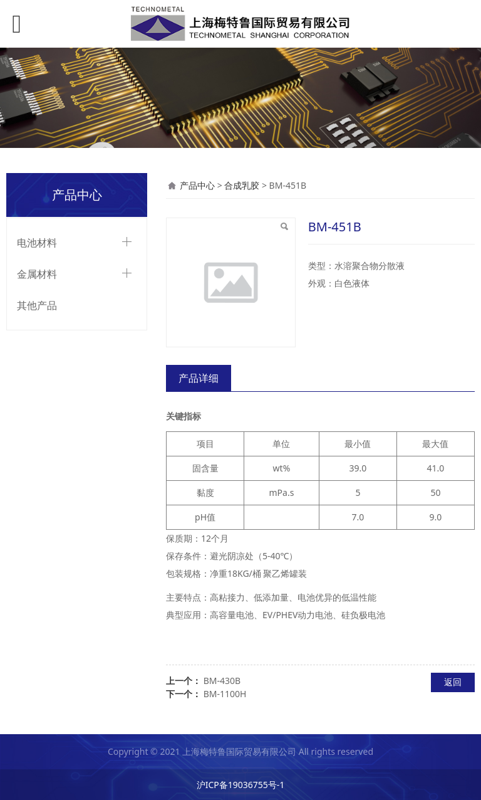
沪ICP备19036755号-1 (241, 785)
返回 (453, 682)
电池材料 (37, 243)
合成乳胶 (241, 185)
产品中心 (197, 185)
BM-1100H (225, 694)
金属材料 (37, 274)
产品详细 (198, 378)
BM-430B (222, 681)
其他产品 (37, 305)
